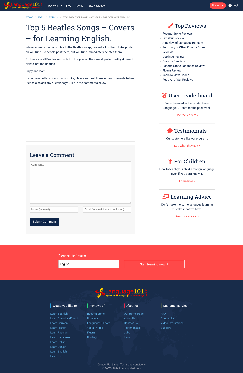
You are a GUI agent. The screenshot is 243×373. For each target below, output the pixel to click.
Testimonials (187, 130)
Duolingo (92, 337)
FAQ (163, 313)
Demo (79, 5)
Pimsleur (92, 318)
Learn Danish (58, 346)
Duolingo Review (173, 56)
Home (29, 17)
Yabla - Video (95, 327)
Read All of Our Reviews (177, 79)
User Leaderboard (187, 95)
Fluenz (91, 332)
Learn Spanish (59, 313)
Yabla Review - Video (175, 75)
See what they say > (187, 145)
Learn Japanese (60, 337)
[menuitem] (23, 5)
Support (166, 327)
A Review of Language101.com (182, 42)
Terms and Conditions (133, 364)
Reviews (53, 5)
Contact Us (131, 323)
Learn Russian (58, 332)
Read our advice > (187, 216)
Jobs (127, 332)
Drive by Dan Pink (173, 61)
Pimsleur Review (173, 38)
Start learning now (154, 264)
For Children (187, 161)
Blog (68, 5)
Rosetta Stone (96, 313)
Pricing (216, 5)
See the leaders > (187, 115)
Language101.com (98, 323)
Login (233, 5)
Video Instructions (172, 323)
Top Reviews (187, 25)
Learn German (59, 323)
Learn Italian (57, 342)
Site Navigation (97, 5)
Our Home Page (134, 313)
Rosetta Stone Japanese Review (183, 66)
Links (127, 337)
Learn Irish (56, 356)
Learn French (58, 327)
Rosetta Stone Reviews (177, 33)
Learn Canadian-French (64, 318)
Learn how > (187, 181)
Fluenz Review (171, 70)
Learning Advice (187, 196)
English (53, 17)
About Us (129, 318)
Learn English (58, 351)
